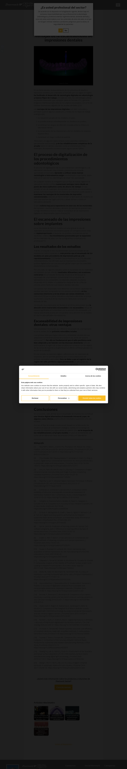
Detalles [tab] (63, 376)
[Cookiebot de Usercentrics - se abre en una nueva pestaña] (97, 369)
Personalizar (63, 398)
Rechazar (35, 398)
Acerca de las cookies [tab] (93, 376)
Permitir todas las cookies (92, 398)
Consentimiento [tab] (34, 376)
